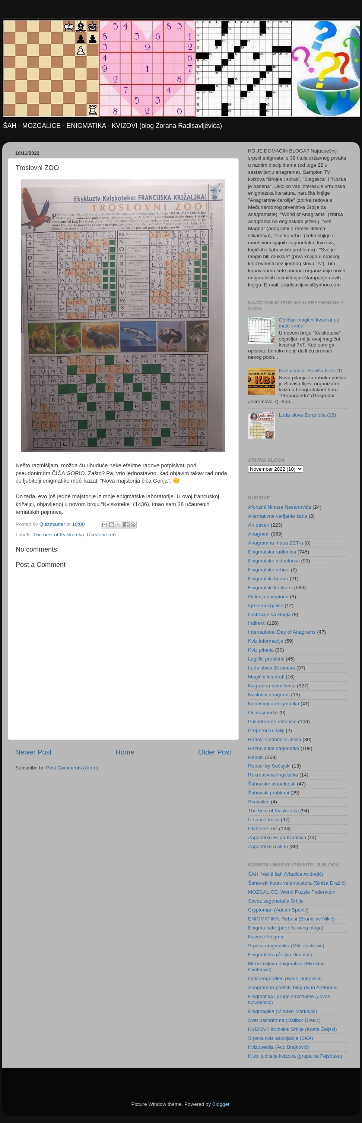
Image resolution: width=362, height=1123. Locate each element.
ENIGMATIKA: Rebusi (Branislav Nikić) (291, 919)
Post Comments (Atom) (72, 768)
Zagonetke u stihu (268, 846)
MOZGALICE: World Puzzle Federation (292, 892)
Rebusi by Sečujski (269, 766)
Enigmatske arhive (268, 570)
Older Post (214, 752)
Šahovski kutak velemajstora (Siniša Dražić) (297, 883)
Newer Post (33, 752)
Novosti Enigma (265, 937)
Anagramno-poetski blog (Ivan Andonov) (293, 987)
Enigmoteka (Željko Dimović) (280, 954)
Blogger (220, 1104)
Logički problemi (266, 659)
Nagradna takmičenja (272, 685)
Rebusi (256, 757)
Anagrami (259, 534)
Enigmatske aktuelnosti (274, 561)
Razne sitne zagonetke (273, 748)
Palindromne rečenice (272, 721)
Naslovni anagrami (269, 694)
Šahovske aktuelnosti (272, 784)
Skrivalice (259, 801)
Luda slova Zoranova (271, 668)
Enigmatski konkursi (270, 587)
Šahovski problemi (268, 793)
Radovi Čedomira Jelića (274, 739)
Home (124, 752)
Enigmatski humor (268, 578)
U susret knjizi (263, 819)
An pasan (258, 525)
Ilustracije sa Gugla (269, 614)
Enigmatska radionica (272, 552)
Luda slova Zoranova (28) (307, 415)
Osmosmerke (263, 712)
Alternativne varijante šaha (277, 516)
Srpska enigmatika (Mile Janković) (286, 945)
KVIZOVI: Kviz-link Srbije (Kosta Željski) (292, 1029)
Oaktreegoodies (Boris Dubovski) (285, 978)
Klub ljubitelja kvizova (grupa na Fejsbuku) (295, 1056)
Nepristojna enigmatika (273, 703)
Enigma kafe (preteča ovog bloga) (286, 928)
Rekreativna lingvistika (273, 775)
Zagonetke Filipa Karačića (277, 837)
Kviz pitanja (261, 650)
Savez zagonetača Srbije (276, 901)
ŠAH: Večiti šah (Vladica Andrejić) (285, 874)
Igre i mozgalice (265, 605)
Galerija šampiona (268, 596)
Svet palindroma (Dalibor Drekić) (284, 1020)
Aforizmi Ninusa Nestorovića (279, 507)
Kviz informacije (265, 641)
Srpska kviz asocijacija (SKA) (280, 1038)
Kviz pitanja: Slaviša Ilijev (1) (310, 370)
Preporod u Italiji (266, 730)
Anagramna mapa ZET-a (275, 543)
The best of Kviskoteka (58, 534)
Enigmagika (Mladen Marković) (282, 1011)
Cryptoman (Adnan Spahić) (278, 910)
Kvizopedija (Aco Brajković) (278, 1047)
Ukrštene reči (102, 534)
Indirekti (257, 623)
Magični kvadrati (266, 677)
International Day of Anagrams (282, 632)
